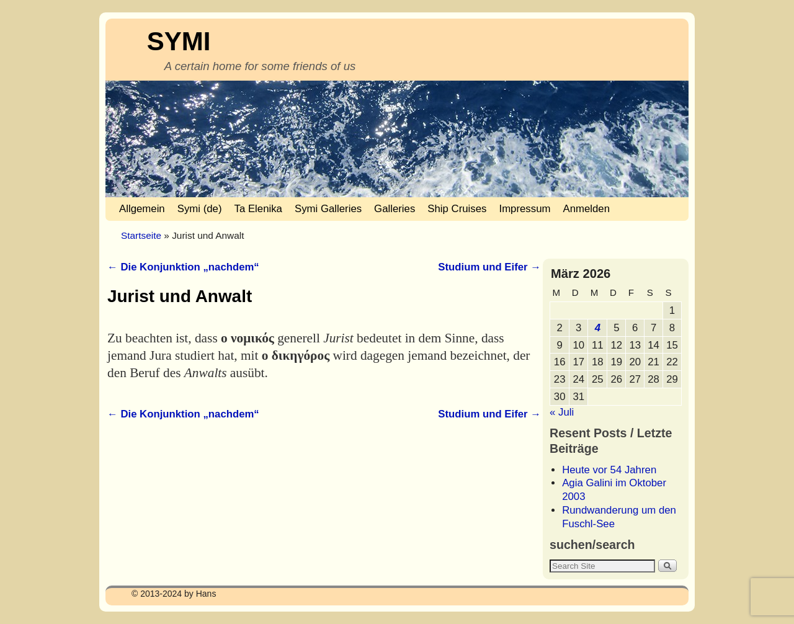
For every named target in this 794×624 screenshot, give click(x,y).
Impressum (524, 209)
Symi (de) (199, 209)
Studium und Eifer (489, 267)
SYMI (179, 41)
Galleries (394, 209)
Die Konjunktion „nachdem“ (183, 267)
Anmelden (586, 209)
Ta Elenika (258, 209)
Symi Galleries (328, 209)
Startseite (141, 235)
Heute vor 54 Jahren (609, 470)
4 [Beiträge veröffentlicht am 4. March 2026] (597, 328)
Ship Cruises (456, 209)
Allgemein (142, 209)
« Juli (562, 412)
